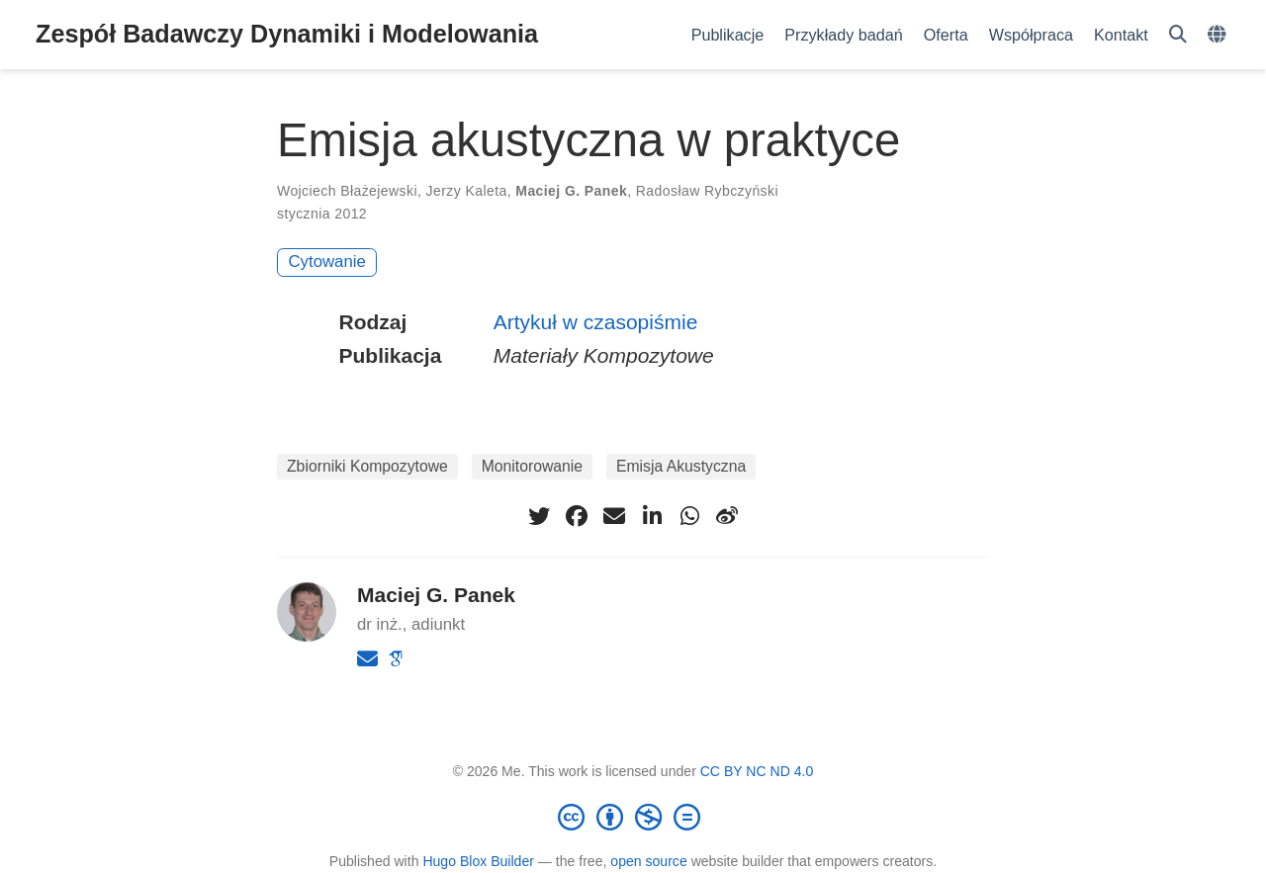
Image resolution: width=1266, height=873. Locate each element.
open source (648, 861)
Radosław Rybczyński (707, 191)
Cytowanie (327, 261)
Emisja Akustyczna (681, 466)
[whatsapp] (689, 516)
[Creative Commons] (633, 816)
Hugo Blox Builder (478, 861)
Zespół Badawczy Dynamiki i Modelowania (287, 33)
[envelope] (614, 516)
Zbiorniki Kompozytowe (367, 466)
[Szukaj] (1178, 35)
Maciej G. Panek (571, 191)
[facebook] (576, 516)
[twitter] (539, 516)
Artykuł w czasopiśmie (596, 321)
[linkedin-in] (652, 516)
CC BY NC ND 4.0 (757, 771)
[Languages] (1219, 35)
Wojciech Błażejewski (347, 191)
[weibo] (727, 516)
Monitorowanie (532, 466)
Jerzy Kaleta (466, 191)
